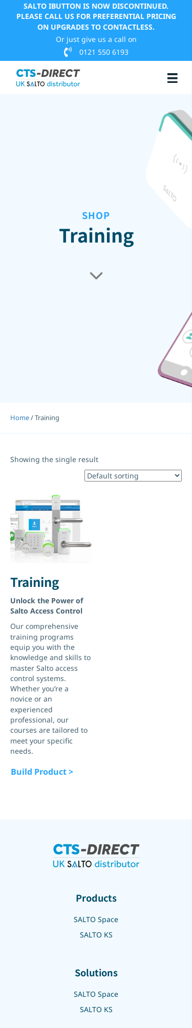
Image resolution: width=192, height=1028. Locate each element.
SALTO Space (96, 919)
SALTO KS (96, 934)
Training (34, 581)
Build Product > (42, 771)
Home (19, 417)
